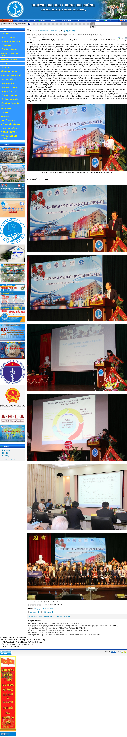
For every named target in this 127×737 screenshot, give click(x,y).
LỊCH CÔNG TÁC (13, 83)
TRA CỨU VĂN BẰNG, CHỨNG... (13, 137)
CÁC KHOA (13, 67)
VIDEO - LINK (13, 109)
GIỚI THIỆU (13, 33)
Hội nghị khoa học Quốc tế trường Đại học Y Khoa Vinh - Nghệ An (51, 628)
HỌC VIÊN (13, 113)
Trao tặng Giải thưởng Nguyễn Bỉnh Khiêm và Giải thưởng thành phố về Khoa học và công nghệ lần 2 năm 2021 (68, 626)
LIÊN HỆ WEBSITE (8, 120)
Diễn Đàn (5, 453)
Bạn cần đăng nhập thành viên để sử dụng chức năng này (49, 616)
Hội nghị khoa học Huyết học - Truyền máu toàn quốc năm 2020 (51, 623)
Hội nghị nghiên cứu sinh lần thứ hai (41, 632)
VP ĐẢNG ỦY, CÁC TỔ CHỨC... (13, 54)
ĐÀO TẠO (13, 63)
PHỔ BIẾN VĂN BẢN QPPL (11, 124)
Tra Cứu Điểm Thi (8, 459)
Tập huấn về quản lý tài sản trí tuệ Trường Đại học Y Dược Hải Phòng (53, 630)
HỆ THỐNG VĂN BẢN (13, 95)
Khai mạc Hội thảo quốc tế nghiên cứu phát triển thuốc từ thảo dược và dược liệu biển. (59, 635)
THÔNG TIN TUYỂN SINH (13, 41)
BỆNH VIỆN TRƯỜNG (13, 59)
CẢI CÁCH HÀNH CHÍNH (10, 99)
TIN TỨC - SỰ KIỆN (13, 37)
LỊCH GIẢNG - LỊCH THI (13, 87)
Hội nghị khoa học (69, 31)
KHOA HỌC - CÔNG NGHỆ (13, 75)
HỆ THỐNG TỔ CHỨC (13, 49)
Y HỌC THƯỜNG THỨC (9, 91)
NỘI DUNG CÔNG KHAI (9, 71)
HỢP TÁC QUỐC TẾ (13, 79)
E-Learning (6, 450)
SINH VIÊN (13, 116)
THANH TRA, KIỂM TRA (10, 128)
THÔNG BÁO (13, 45)
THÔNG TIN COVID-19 (9, 132)
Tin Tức (34, 31)
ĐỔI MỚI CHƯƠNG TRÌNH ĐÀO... (10, 104)
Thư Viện (5, 456)
